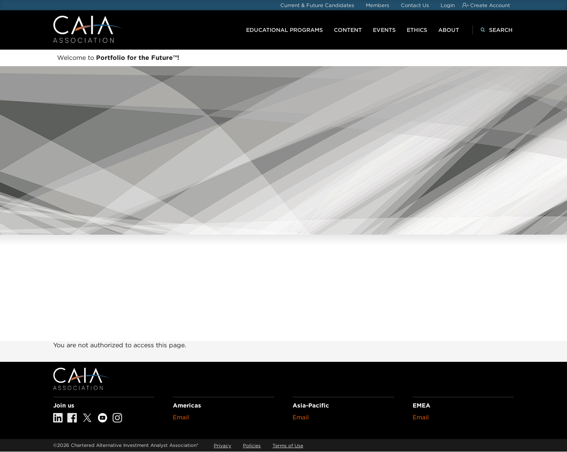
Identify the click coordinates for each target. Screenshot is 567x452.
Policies (252, 445)
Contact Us (415, 5)
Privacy (222, 445)
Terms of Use (287, 445)
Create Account (490, 5)
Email (181, 417)
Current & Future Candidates (317, 5)
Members (377, 5)
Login (448, 5)
